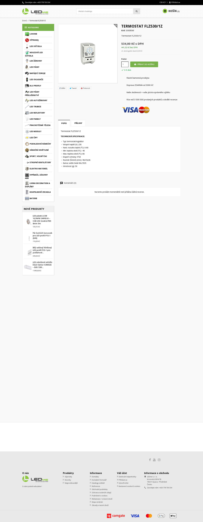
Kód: (123, 30)
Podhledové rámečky (38, 144)
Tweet (73, 88)
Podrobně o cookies (99, 495)
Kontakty (95, 476)
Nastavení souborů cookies (129, 486)
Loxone (31, 34)
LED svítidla (33, 46)
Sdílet (62, 88)
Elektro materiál (36, 169)
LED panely (33, 119)
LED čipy (31, 138)
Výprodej (32, 40)
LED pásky (32, 67)
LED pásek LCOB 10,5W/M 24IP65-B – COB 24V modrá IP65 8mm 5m (42, 220)
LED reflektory (35, 113)
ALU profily (33, 86)
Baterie (31, 198)
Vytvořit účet (123, 483)
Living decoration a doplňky (37, 184)
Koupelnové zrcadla (38, 192)
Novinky (67, 480)
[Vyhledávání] (108, 11)
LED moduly (33, 131)
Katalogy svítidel (98, 483)
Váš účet (122, 473)
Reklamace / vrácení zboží (101, 499)
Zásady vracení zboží (99, 505)
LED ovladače (34, 80)
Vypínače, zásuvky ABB (36, 176)
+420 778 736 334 (43, 2)
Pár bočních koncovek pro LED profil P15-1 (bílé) (42, 235)
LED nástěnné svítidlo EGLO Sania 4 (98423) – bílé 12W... (42, 265)
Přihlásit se (123, 480)
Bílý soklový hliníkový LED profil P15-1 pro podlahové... (42, 250)
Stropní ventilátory (38, 163)
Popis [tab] (64, 123)
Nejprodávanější (71, 483)
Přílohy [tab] (78, 123)
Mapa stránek (97, 502)
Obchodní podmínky (99, 489)
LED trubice (33, 107)
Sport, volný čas (36, 156)
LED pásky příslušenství (32, 93)
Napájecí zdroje (35, 73)
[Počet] (125, 64)
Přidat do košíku (144, 64)
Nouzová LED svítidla (34, 54)
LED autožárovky (36, 100)
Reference (95, 486)
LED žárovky (33, 61)
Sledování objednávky (127, 476)
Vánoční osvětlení (37, 150)
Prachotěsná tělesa (37, 125)
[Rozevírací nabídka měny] (163, 2)
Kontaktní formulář (99, 480)
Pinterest (85, 88)
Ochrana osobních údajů (101, 492)
